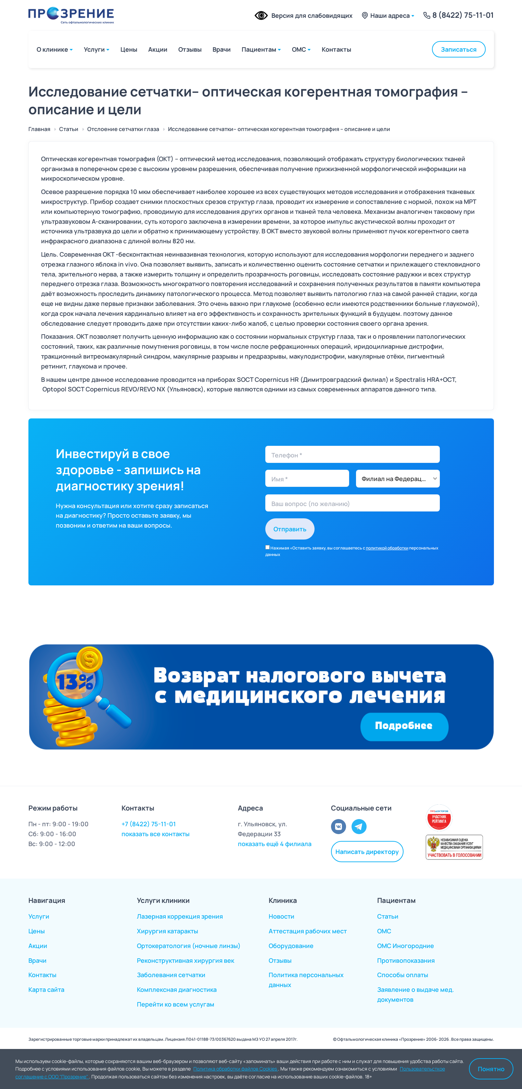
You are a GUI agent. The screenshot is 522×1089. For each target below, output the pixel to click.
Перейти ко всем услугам (175, 1004)
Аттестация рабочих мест (308, 931)
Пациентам (259, 49)
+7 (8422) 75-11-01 (149, 824)
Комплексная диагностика (177, 989)
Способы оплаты (402, 975)
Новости (281, 916)
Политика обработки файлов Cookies (235, 1068)
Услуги (94, 49)
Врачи (222, 49)
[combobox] (398, 479)
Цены (128, 49)
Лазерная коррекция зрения (180, 916)
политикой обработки (387, 548)
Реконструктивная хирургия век (185, 960)
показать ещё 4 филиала (274, 844)
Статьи (387, 916)
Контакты (336, 49)
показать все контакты (156, 834)
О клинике (52, 49)
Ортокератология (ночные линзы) (189, 946)
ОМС (299, 49)
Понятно (491, 1069)
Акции (157, 49)
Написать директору (367, 851)
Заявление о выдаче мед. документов (415, 994)
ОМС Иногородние (405, 946)
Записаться (459, 49)
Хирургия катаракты (167, 931)
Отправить (289, 529)
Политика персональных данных (306, 980)
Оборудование (291, 946)
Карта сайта (46, 989)
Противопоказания (406, 960)
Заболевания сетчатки (171, 975)
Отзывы (190, 49)
